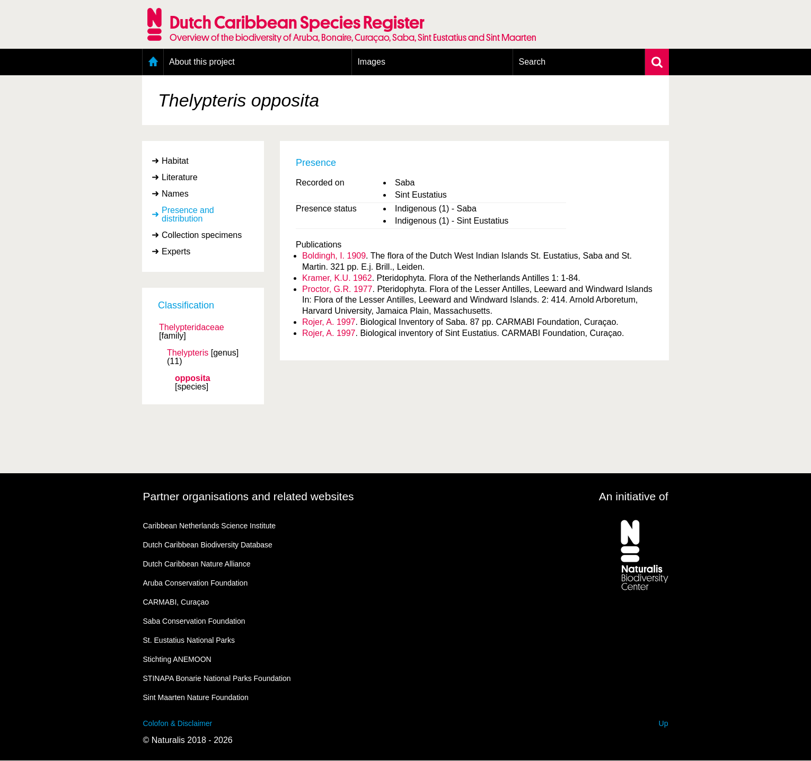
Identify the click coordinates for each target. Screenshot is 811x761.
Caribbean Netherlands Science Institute (209, 525)
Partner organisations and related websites (248, 496)
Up (663, 723)
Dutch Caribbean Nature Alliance (197, 564)
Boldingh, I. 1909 (334, 255)
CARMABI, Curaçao (176, 602)
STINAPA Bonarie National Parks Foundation (217, 678)
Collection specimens (202, 235)
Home (153, 62)
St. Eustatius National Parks (189, 640)
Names (175, 193)
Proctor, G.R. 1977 (337, 289)
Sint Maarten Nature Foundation (196, 697)
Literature (180, 177)
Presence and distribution (188, 214)
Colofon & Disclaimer (178, 723)
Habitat (175, 160)
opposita (192, 378)
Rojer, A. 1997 (329, 321)
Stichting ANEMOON (177, 659)
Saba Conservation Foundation (194, 621)
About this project (202, 61)
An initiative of (633, 496)
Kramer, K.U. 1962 (337, 277)
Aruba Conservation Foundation (195, 583)
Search (531, 61)
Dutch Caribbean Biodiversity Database (207, 545)
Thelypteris (187, 353)
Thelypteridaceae (191, 327)
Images (371, 61)
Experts (176, 251)
